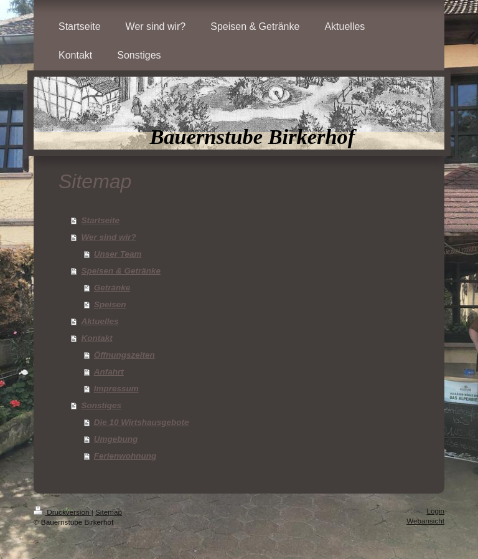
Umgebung (116, 439)
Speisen (110, 304)
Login (435, 511)
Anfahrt (109, 371)
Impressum (116, 388)
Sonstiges (101, 405)
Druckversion (62, 512)
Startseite (100, 220)
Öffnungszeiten (124, 355)
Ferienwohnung (125, 456)
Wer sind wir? (108, 237)
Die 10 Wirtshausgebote (141, 422)
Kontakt (96, 338)
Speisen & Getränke (121, 270)
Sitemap (108, 512)
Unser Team (118, 254)
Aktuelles (99, 321)
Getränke (112, 287)
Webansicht (425, 521)
